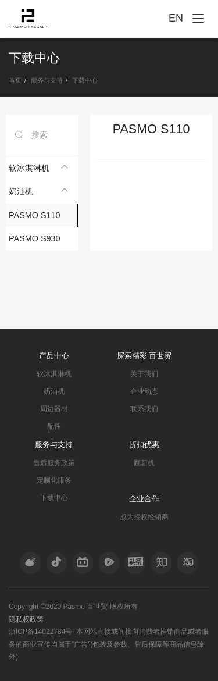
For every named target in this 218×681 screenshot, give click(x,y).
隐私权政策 (26, 619)
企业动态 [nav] (144, 391)
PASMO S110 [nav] (34, 215)
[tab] (42, 168)
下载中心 (85, 80)
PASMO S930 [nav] (34, 238)
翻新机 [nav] (144, 463)
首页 (15, 80)
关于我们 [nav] (144, 374)
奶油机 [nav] (54, 391)
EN (176, 18)
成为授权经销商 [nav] (144, 517)
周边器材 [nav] (54, 409)
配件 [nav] (54, 426)
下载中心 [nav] (54, 498)
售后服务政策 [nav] (54, 463)
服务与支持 (47, 80)
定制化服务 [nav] (54, 480)
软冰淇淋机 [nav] (54, 374)
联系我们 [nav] (144, 409)
